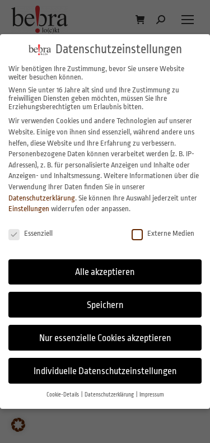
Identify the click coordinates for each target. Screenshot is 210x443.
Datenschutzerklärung (41, 198)
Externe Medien (163, 233)
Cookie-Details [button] (63, 394)
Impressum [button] (151, 394)
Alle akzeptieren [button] (105, 272)
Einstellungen (28, 208)
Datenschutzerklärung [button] (110, 394)
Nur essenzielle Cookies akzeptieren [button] (105, 338)
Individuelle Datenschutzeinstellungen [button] (105, 371)
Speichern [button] (105, 305)
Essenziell (30, 233)
